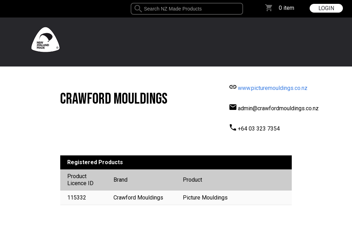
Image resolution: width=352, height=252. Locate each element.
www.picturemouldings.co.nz (273, 88)
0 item (286, 8)
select (240, 9)
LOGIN (326, 8)
